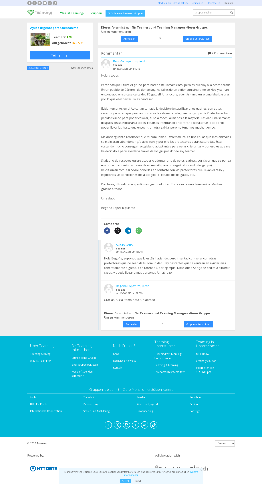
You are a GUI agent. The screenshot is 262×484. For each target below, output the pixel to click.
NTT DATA (202, 354)
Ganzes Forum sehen (82, 67)
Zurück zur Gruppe (38, 67)
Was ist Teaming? (72, 13)
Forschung (196, 397)
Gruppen (96, 13)
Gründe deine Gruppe (84, 357)
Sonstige (195, 411)
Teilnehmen (60, 55)
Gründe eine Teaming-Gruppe (125, 13)
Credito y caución (206, 361)
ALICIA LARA (124, 245)
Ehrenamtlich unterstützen (169, 372)
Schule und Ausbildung (96, 411)
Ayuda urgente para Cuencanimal (54, 28)
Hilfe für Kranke (39, 404)
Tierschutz (89, 397)
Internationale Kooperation (46, 411)
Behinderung (90, 404)
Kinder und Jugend (147, 404)
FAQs (116, 353)
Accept (125, 481)
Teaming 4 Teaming (166, 365)
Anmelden (129, 38)
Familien (141, 397)
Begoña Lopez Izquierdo (129, 61)
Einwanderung (144, 411)
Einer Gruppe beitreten (85, 364)
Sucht (33, 397)
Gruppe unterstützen (197, 38)
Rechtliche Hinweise (124, 360)
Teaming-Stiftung (40, 353)
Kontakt (117, 367)
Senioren (195, 404)
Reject (138, 481)
